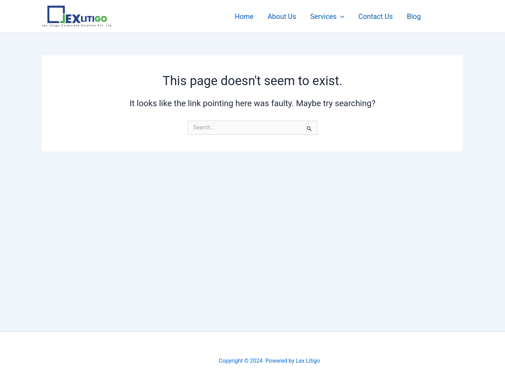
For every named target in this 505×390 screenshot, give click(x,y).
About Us (282, 16)
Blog (414, 16)
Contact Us (375, 16)
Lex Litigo (307, 360)
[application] (340, 16)
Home (244, 16)
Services (327, 16)
